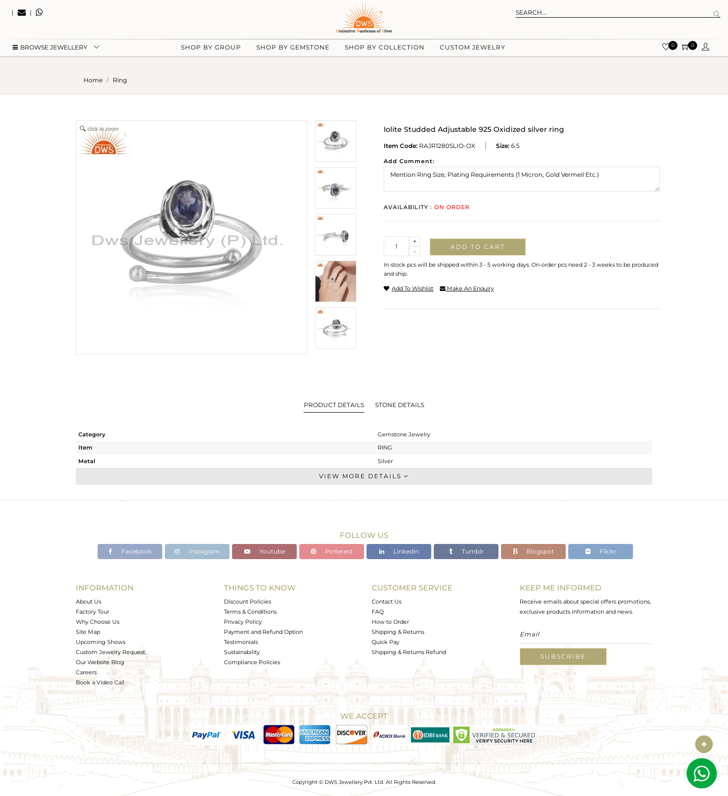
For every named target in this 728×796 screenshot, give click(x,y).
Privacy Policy (243, 621)
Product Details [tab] (334, 405)
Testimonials (241, 641)
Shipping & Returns (398, 631)
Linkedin (399, 551)
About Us (88, 601)
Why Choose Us (97, 621)
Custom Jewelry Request (110, 652)
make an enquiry (467, 288)
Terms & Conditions (250, 611)
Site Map (88, 631)
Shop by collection (385, 51)
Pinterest (332, 551)
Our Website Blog (100, 662)
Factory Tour (92, 611)
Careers (86, 672)
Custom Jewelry (473, 51)
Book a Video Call (100, 682)
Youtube (264, 551)
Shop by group (211, 51)
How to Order (390, 621)
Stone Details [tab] (399, 405)
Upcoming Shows (100, 641)
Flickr (600, 551)
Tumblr (466, 551)
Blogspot (533, 551)
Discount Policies (247, 601)
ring (120, 80)
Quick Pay (385, 641)
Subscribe (563, 656)
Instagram (197, 551)
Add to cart (477, 247)
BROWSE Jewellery (50, 51)
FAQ (378, 611)
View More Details (364, 476)
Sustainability (242, 652)
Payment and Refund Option (263, 631)
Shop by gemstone (293, 51)
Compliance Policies (252, 662)
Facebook (130, 551)
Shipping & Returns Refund (409, 652)
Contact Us (386, 601)
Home (93, 80)
